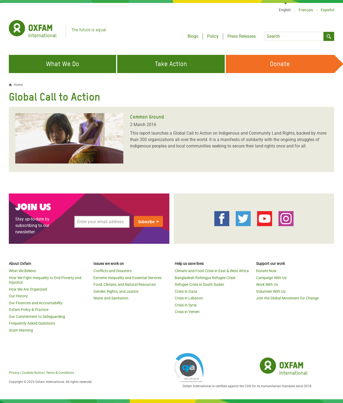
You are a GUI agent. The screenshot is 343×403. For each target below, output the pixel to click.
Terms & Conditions (60, 373)
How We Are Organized (28, 289)
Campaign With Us (271, 278)
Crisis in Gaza (186, 291)
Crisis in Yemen (187, 312)
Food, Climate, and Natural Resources (124, 284)
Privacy (14, 373)
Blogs (193, 36)
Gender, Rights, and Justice (115, 291)
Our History (18, 296)
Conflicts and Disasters (112, 271)
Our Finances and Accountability (36, 303)
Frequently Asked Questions (32, 323)
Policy (213, 36)
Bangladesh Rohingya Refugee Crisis (205, 278)
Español (327, 10)
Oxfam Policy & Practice (28, 309)
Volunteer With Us (270, 291)
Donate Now (266, 271)
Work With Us (267, 284)
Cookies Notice (33, 373)
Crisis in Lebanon (189, 298)
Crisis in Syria (186, 305)
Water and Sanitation (110, 298)
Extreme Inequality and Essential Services (127, 278)
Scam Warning (21, 330)
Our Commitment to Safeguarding (37, 316)
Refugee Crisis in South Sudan (199, 284)
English (285, 10)
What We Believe (22, 271)
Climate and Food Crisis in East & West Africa (212, 271)
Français (306, 10)
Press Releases (241, 36)
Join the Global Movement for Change (287, 298)
